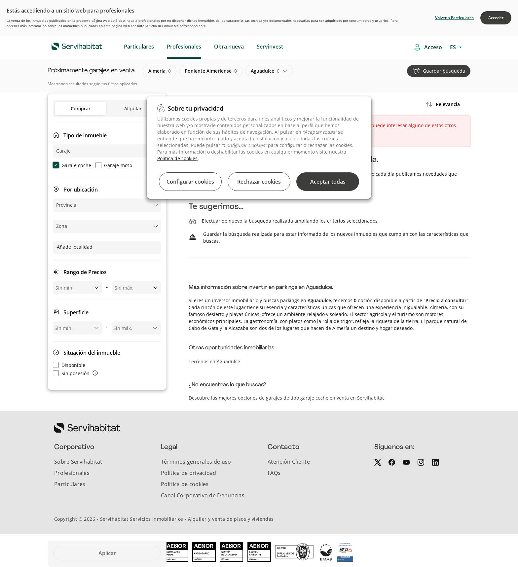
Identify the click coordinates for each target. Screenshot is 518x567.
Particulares (139, 46)
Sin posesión (71, 373)
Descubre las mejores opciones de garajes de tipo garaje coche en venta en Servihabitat (286, 398)
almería (159, 71)
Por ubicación (80, 189)
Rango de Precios (85, 272)
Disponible (69, 365)
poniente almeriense (211, 71)
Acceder (495, 17)
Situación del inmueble (91, 352)
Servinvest (270, 46)
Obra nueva (229, 46)
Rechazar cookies (259, 181)
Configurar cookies (190, 181)
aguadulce (265, 71)
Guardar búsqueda (444, 71)
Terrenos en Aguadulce (214, 361)
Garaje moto (113, 165)
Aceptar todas (328, 181)
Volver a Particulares (454, 17)
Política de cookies (177, 158)
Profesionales (184, 46)
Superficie (76, 312)
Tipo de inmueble (85, 135)
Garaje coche (72, 165)
